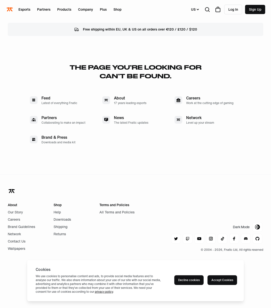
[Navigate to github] (257, 238)
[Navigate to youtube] (199, 238)
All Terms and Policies (117, 212)
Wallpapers (16, 248)
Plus (103, 9)
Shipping (60, 226)
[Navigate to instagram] (211, 238)
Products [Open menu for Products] (64, 9)
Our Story (15, 212)
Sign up (255, 9)
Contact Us (16, 241)
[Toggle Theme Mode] (247, 227)
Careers (14, 219)
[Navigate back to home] (12, 191)
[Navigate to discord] (246, 238)
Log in (233, 9)
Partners (43, 9)
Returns (60, 233)
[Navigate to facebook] (234, 238)
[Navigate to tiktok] (222, 238)
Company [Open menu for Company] (85, 9)
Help (57, 212)
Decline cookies (189, 280)
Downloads (62, 219)
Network (14, 233)
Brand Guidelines (21, 226)
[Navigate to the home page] (10, 9)
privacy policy (104, 292)
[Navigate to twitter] (176, 238)
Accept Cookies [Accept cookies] (222, 280)
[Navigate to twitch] (187, 238)
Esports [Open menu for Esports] (24, 9)
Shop (117, 9)
